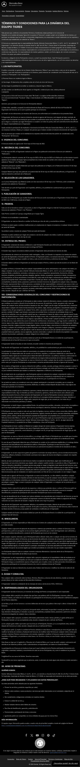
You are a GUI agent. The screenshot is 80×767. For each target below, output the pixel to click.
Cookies (30, 759)
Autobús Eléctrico (57, 11)
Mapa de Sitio (68, 759)
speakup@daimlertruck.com (58, 752)
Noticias (66, 11)
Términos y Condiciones (55, 759)
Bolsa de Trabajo (21, 759)
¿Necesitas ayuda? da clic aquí (65, 763)
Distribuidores (10, 11)
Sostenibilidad (20, 16)
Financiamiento (19, 11)
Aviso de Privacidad (40, 759)
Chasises (27, 11)
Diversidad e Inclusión (8, 16)
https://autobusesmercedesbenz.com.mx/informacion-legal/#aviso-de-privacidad (26, 725)
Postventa (42, 11)
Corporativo (10, 759)
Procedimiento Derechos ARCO (40, 761)
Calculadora (34, 11)
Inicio (3, 11)
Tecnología (48, 11)
